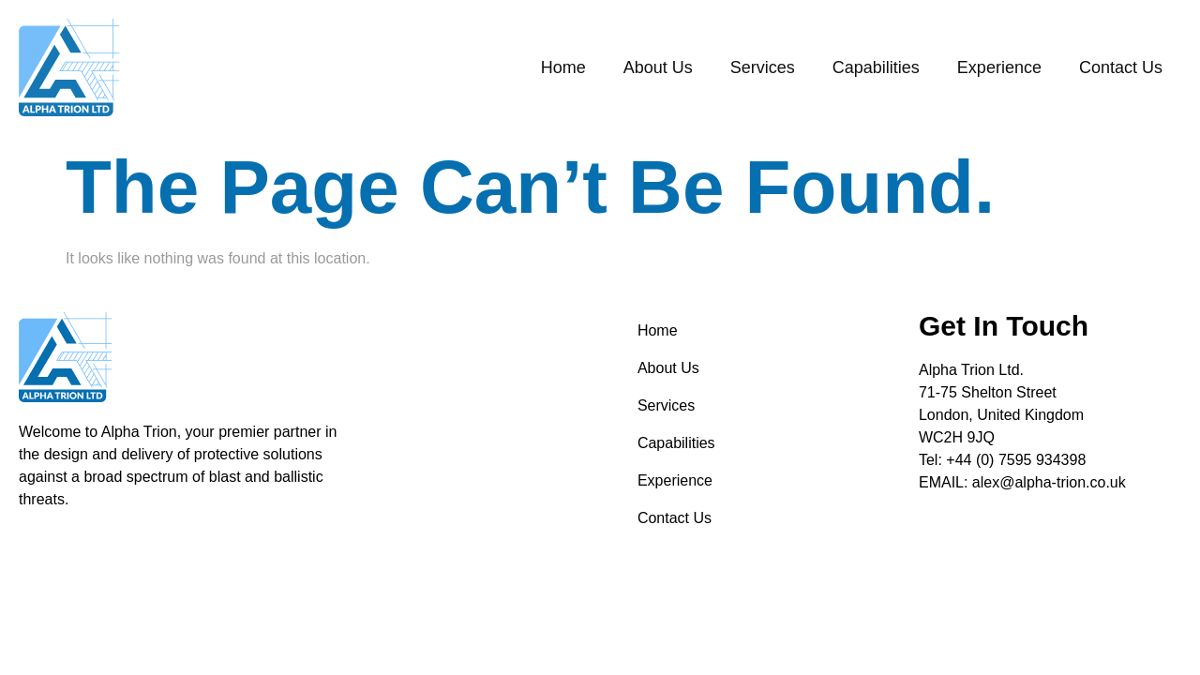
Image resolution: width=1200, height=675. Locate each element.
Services (762, 67)
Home (563, 67)
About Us (658, 67)
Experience (999, 67)
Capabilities (876, 67)
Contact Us (1120, 67)
